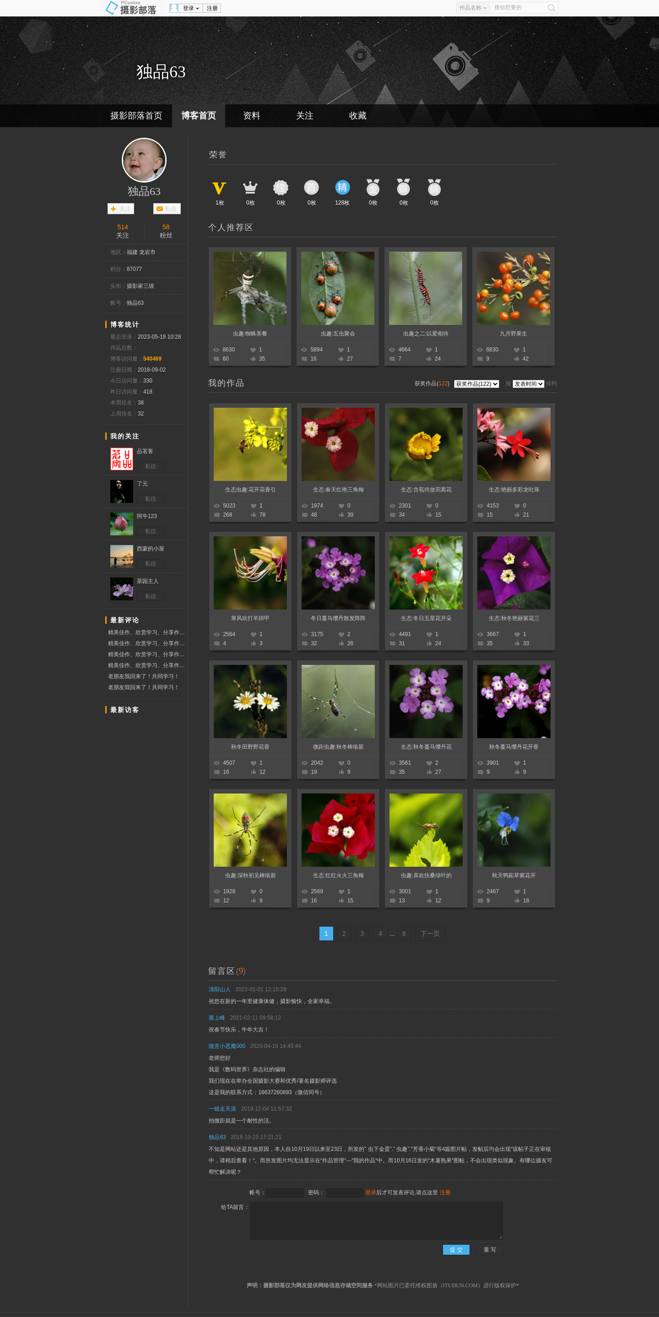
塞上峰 (217, 1018)
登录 (188, 8)
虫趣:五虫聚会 (338, 333)
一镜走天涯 (222, 1109)
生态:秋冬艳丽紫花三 (514, 618)
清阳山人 (220, 989)
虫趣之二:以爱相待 (425, 333)
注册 (212, 8)
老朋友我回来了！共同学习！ (143, 676)
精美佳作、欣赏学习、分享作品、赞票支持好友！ (147, 632)
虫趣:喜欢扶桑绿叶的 (426, 875)
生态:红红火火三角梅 (338, 875)
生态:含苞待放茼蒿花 (426, 489)
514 (123, 227)
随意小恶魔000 (227, 1046)
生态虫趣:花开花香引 (250, 489)
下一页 (430, 933)
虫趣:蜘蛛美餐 (250, 333)
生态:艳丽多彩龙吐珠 (514, 489)
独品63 (144, 191)
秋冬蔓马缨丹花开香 (514, 747)
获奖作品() (433, 383)
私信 (170, 208)
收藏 (358, 115)
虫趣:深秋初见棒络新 (250, 875)
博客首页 (198, 115)
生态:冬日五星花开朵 (426, 618)
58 (166, 227)
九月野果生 (513, 333)
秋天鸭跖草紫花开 (514, 875)
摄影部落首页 (136, 115)
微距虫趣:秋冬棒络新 (338, 747)
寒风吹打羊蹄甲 (250, 618)
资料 (251, 115)
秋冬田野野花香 (250, 747)
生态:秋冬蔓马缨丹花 (426, 747)
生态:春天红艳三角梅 (338, 489)
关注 (304, 115)
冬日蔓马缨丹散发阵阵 (338, 618)
